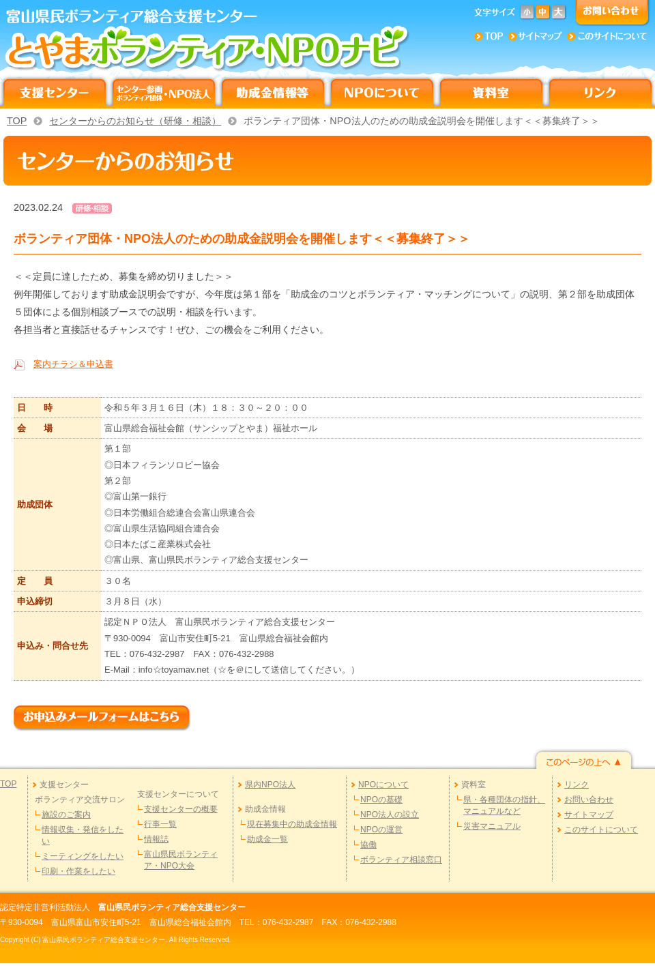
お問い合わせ (588, 799)
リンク (576, 784)
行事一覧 (160, 824)
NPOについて (383, 784)
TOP (17, 120)
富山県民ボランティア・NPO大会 (181, 859)
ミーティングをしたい (82, 856)
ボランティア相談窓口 (401, 859)
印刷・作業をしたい (78, 871)
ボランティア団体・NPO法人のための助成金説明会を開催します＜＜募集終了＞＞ (421, 120)
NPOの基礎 (381, 799)
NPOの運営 (381, 829)
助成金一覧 (267, 839)
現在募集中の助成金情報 (292, 824)
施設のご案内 (66, 814)
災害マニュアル (492, 826)
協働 (368, 844)
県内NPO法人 (270, 784)
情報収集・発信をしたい (82, 835)
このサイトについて (601, 829)
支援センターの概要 (181, 809)
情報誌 (156, 839)
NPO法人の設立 (389, 814)
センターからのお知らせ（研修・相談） (135, 120)
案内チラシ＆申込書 (73, 364)
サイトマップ (588, 814)
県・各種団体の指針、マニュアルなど (504, 805)
